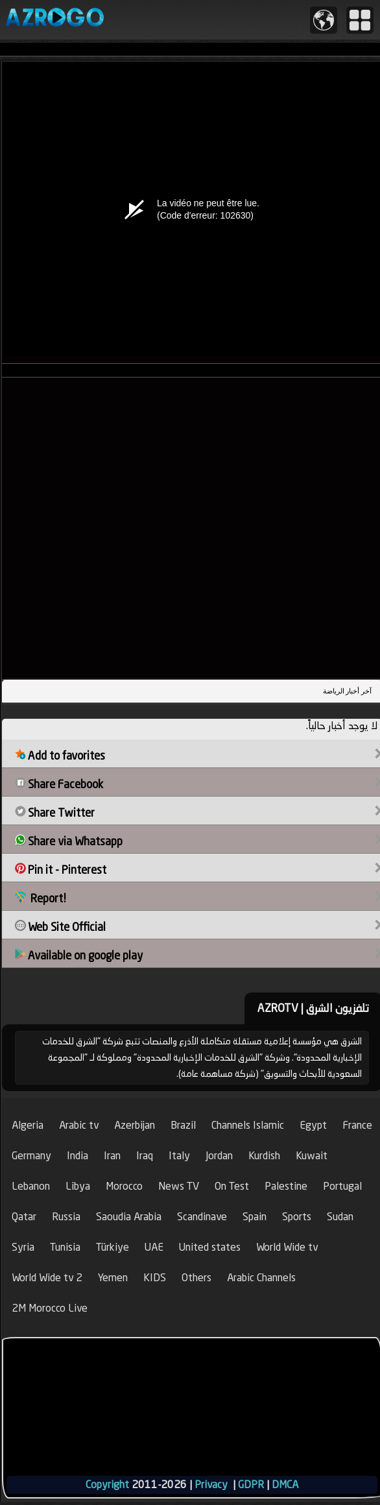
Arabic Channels (261, 1278)
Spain (255, 1217)
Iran (112, 1156)
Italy (179, 1156)
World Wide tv (287, 1247)
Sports (296, 1217)
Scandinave (202, 1217)
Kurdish (264, 1156)
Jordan (219, 1156)
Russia (66, 1217)
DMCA (285, 1484)
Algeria (27, 1125)
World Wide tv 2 (47, 1278)
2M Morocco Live (50, 1308)
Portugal (342, 1186)
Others (196, 1278)
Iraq (144, 1156)
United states (210, 1247)
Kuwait (311, 1156)
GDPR (251, 1484)
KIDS (154, 1278)
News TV (178, 1186)
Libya (77, 1186)
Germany (31, 1156)
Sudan (340, 1217)
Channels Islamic (247, 1125)
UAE (154, 1247)
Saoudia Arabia (128, 1217)
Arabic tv (79, 1125)
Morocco (124, 1186)
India (77, 1156)
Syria (23, 1247)
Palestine (286, 1186)
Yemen (113, 1278)
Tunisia (65, 1247)
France (357, 1125)
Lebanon (31, 1186)
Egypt (313, 1125)
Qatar (24, 1217)
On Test (232, 1186)
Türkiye (112, 1247)
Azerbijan (134, 1125)
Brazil (183, 1125)
